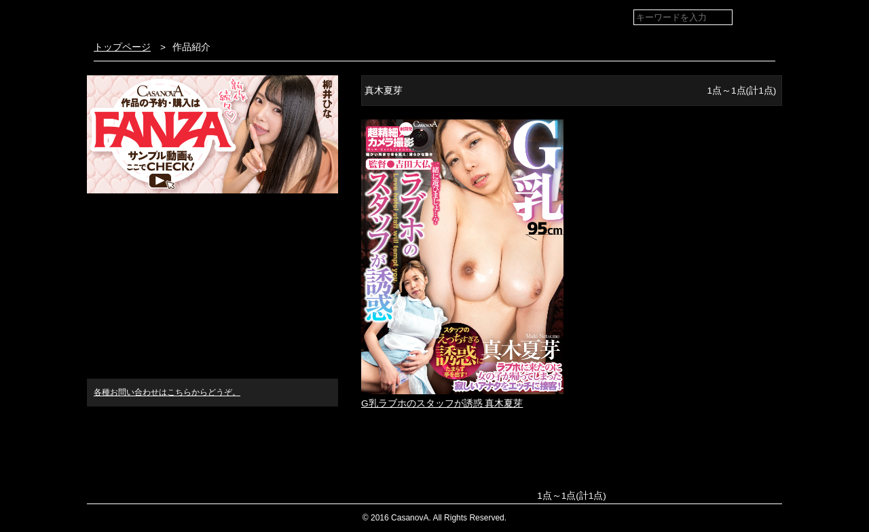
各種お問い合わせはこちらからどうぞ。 (167, 392)
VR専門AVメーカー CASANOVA (167, 16)
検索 (762, 18)
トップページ (122, 47)
